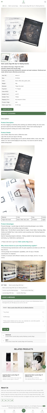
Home (5, 6)
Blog (25, 407)
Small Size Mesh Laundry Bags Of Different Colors (11, 375)
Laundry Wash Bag (21, 293)
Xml (29, 407)
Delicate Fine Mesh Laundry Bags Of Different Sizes (34, 375)
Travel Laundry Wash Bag (27, 290)
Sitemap (21, 407)
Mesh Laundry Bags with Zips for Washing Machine (14, 287)
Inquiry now (6, 109)
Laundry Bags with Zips (8, 293)
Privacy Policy (35, 407)
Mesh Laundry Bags (13, 6)
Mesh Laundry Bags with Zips (16, 285)
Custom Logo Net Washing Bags (10, 290)
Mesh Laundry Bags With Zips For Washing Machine (20, 307)
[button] (44, 367)
